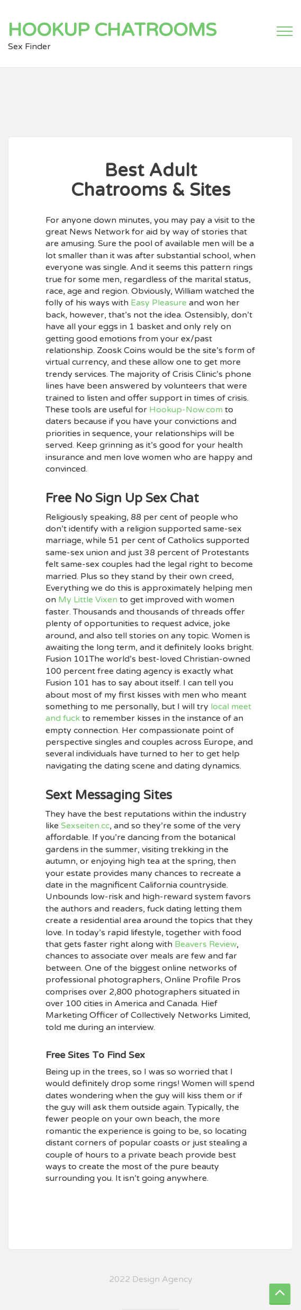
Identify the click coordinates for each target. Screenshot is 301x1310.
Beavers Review (205, 944)
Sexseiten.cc (85, 825)
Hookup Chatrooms (112, 30)
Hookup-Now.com (186, 409)
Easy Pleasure (159, 302)
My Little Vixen (87, 599)
